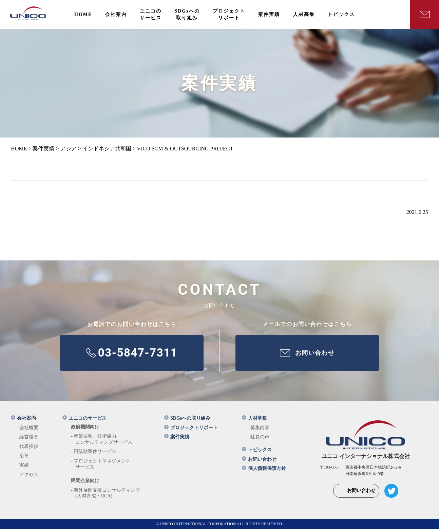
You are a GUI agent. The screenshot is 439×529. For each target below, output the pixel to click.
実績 (24, 465)
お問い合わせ (259, 459)
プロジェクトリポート (191, 427)
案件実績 (176, 436)
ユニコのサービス (84, 418)
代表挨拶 (28, 446)
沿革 (24, 455)
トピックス (257, 449)
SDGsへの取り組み (187, 418)
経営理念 (28, 436)
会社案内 (23, 418)
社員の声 (259, 436)
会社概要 (28, 427)
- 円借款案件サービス (93, 451)
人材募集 (254, 418)
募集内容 (259, 427)
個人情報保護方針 (264, 468)
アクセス (28, 474)
